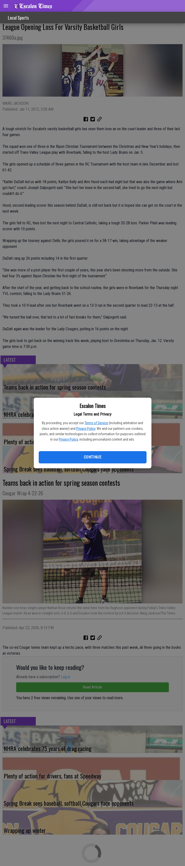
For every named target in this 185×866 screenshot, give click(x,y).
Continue (92, 457)
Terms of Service (96, 423)
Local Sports (18, 17)
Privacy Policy (85, 429)
